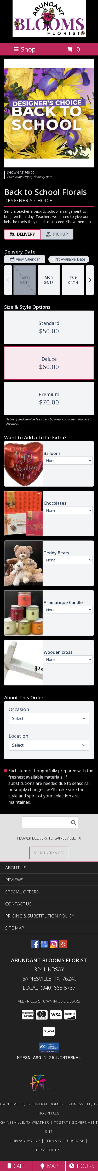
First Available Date (69, 259)
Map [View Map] (49, 1165)
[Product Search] (50, 822)
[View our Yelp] (63, 947)
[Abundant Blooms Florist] (49, 35)
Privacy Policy (25, 1140)
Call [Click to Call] (16, 1165)
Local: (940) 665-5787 (49, 987)
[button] (49, 1048)
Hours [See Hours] (81, 1165)
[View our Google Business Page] (44, 947)
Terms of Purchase (64, 1140)
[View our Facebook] (35, 947)
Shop (25, 49)
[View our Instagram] (54, 947)
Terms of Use (49, 1149)
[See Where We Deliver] (49, 852)
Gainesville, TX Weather (24, 1122)
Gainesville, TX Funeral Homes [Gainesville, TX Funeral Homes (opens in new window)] (31, 1104)
